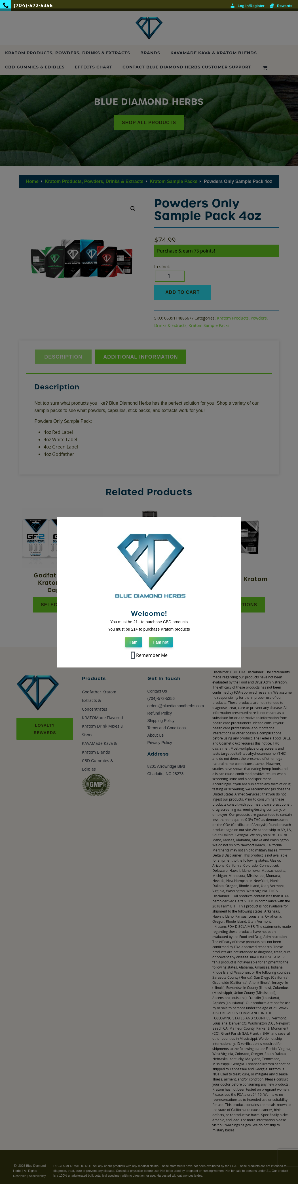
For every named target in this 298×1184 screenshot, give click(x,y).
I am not (161, 642)
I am (134, 642)
